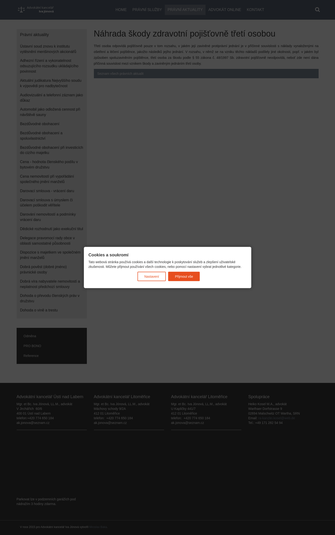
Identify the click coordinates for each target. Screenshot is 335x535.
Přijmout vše (184, 276)
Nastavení (151, 276)
